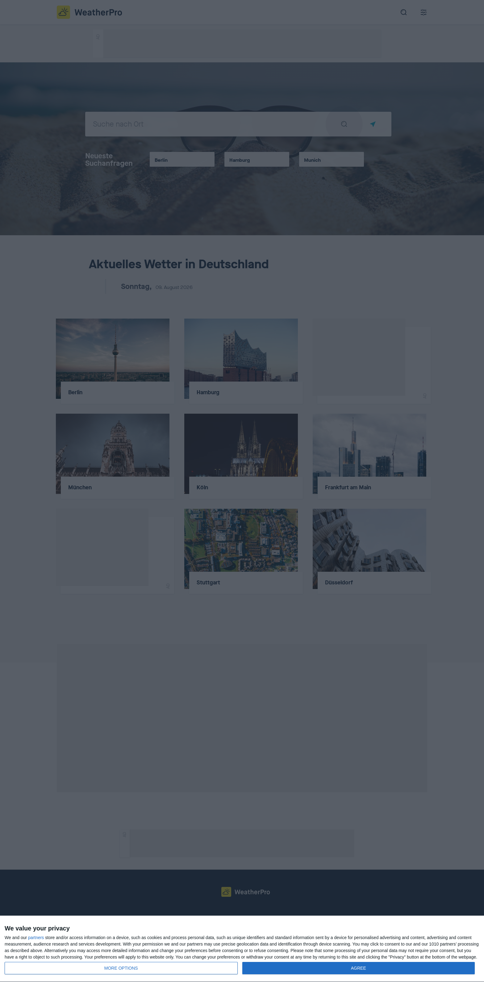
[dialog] (242, 949)
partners (36, 937)
